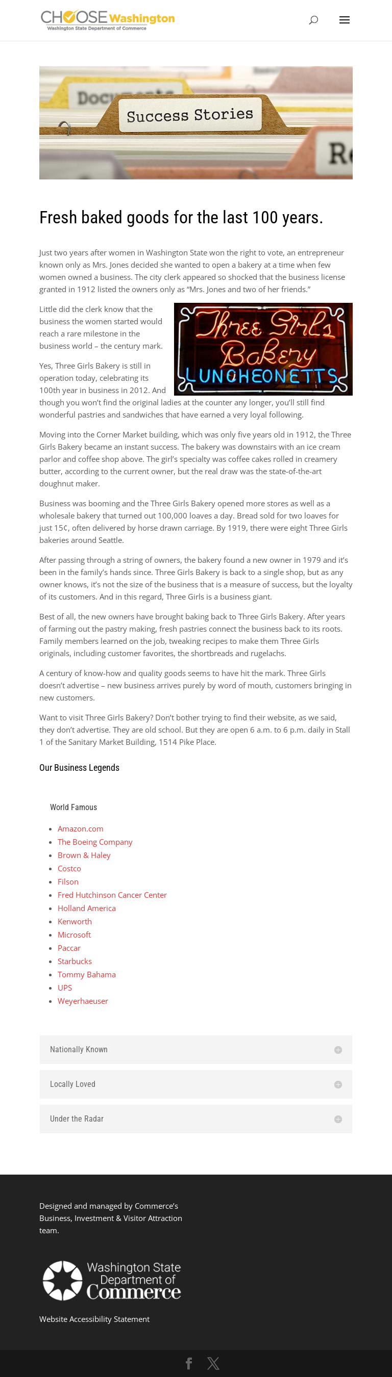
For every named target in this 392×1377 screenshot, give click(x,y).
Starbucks (75, 961)
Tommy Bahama (87, 974)
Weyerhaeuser (83, 1001)
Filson (68, 881)
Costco (69, 868)
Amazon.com (81, 828)
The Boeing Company (95, 842)
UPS (65, 987)
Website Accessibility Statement (94, 1319)
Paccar (69, 948)
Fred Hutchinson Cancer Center (112, 895)
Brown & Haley (84, 855)
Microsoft (74, 934)
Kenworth (75, 921)
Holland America (87, 908)
